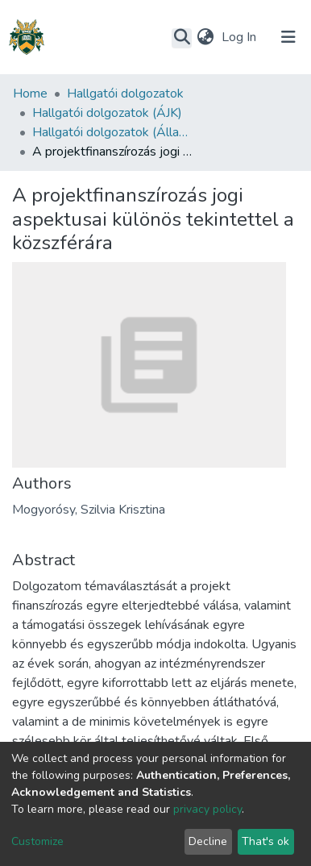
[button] (205, 37)
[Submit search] (182, 38)
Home (30, 93)
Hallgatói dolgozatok (125, 93)
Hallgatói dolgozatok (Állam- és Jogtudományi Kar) (112, 132)
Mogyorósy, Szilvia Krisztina (88, 509)
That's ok (265, 841)
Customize (37, 841)
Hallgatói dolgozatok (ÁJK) (107, 113)
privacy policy (207, 809)
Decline (208, 841)
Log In (240, 37)
